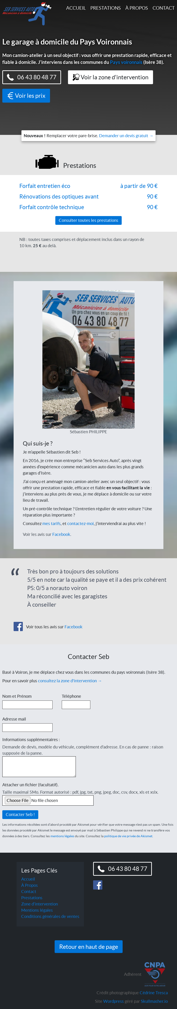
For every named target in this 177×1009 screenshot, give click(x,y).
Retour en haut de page (88, 946)
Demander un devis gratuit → (126, 135)
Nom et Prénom (17, 696)
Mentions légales (37, 910)
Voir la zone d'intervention (110, 77)
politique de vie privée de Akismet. (128, 836)
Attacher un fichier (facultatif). (30, 784)
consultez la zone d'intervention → (70, 680)
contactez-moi (80, 523)
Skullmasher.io (154, 1001)
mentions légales (62, 836)
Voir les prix (26, 95)
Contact (164, 8)
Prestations (105, 8)
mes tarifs (51, 523)
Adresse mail (14, 719)
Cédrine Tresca (154, 992)
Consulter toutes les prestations (88, 220)
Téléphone (71, 696)
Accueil (76, 8)
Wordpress (113, 1001)
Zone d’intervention (39, 904)
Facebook (61, 534)
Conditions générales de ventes (50, 916)
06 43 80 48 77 (31, 77)
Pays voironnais (126, 62)
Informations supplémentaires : (31, 739)
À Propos (136, 8)
